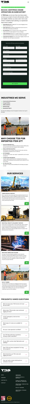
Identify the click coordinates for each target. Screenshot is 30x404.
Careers (3, 377)
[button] (28, 2)
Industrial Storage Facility (21, 391)
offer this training (13, 147)
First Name (5, 46)
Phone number (6, 54)
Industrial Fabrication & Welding (22, 384)
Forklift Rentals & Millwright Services (21, 381)
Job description (6, 63)
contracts (4, 380)
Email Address (6, 50)
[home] (5, 2)
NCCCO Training (20, 387)
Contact (3, 382)
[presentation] (11, 78)
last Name (17, 46)
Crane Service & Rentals (20, 377)
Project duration (7, 67)
